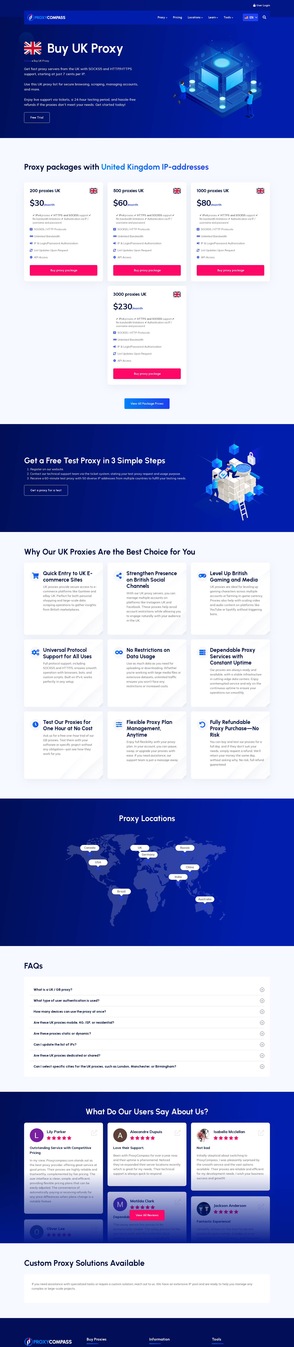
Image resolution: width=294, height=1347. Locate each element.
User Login (261, 5)
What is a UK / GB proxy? (53, 989)
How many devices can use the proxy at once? (70, 1011)
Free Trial (36, 117)
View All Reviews (147, 1215)
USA (98, 862)
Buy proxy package (63, 270)
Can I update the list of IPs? (55, 1044)
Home (27, 60)
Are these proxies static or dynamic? (62, 1033)
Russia (184, 847)
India (178, 877)
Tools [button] (228, 17)
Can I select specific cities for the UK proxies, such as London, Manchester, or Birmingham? (105, 1066)
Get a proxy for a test (46, 490)
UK (140, 847)
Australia (204, 899)
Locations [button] (195, 17)
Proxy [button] (162, 17)
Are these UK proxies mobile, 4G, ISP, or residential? (74, 1022)
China (190, 867)
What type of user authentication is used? (66, 1000)
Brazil (121, 891)
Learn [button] (213, 17)
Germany (148, 854)
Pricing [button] (177, 17)
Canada (89, 847)
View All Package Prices (147, 403)
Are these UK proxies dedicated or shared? (67, 1055)
